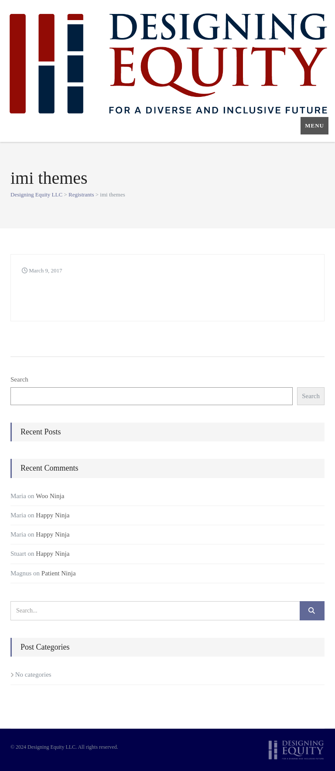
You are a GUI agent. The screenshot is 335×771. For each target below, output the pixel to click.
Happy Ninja (52, 515)
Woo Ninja (50, 495)
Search (19, 379)
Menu (314, 125)
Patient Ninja (58, 573)
